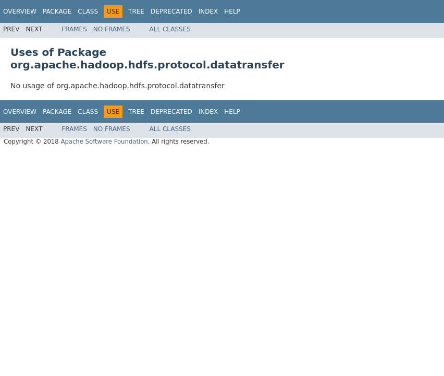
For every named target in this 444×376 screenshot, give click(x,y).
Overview (19, 11)
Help (232, 11)
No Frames (111, 29)
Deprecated (171, 11)
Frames (74, 29)
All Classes (170, 29)
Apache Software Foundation (103, 141)
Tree (136, 11)
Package (57, 11)
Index (208, 11)
